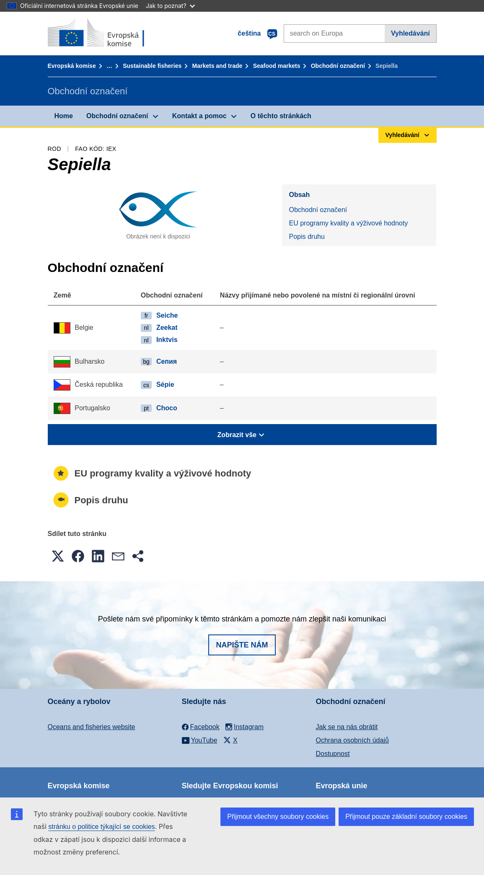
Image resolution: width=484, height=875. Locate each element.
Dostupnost (333, 753)
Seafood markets (276, 65)
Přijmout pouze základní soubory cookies (406, 816)
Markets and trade (217, 65)
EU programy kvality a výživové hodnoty (348, 223)
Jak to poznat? (170, 5)
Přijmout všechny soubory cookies (278, 816)
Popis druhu (306, 236)
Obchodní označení (338, 65)
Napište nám (242, 645)
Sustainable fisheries (152, 65)
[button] (57, 556)
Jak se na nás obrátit (347, 726)
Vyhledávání (410, 33)
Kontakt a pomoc (199, 115)
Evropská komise (72, 65)
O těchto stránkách (281, 115)
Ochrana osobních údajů (352, 740)
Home (63, 115)
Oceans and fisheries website (91, 726)
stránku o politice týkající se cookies (101, 826)
